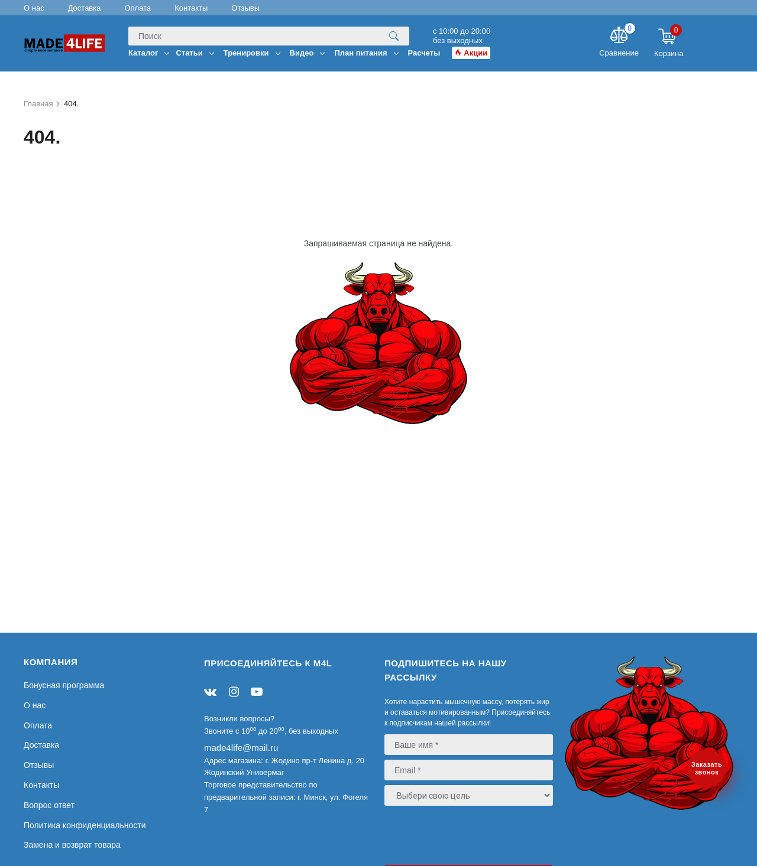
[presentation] (456, 834)
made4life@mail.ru (241, 748)
